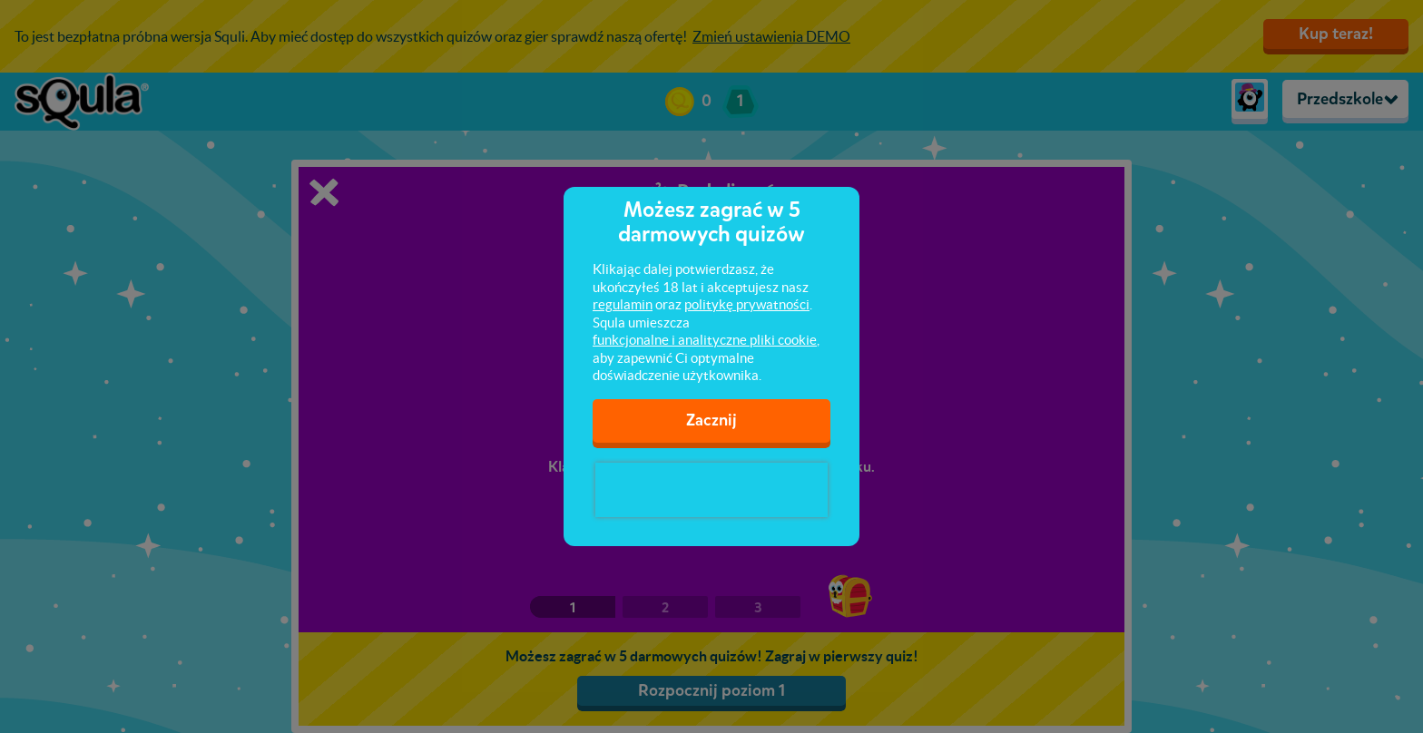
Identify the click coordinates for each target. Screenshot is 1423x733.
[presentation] (711, 490)
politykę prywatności (747, 304)
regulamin (623, 304)
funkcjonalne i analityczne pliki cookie (705, 339)
